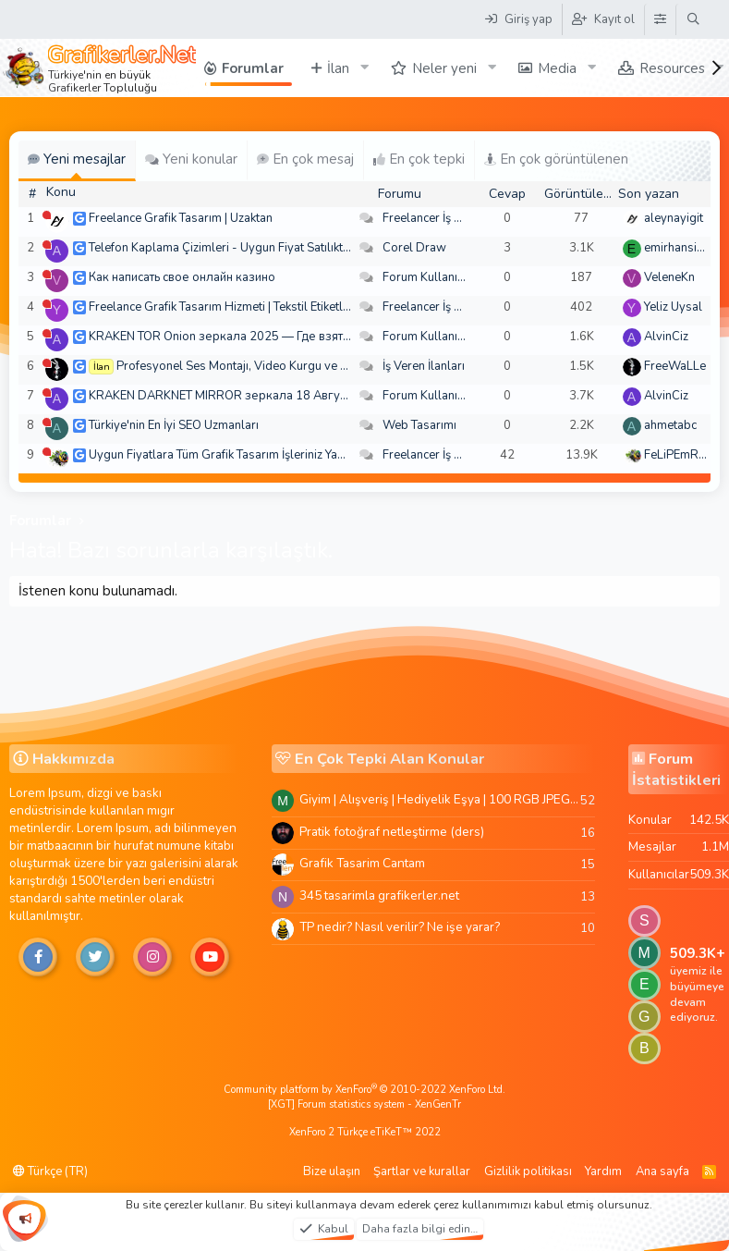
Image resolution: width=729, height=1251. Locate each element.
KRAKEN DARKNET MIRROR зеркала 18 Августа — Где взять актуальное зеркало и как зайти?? (354, 395)
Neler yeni (444, 68)
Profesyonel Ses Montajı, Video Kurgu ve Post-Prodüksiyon (277, 366)
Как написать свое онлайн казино (182, 277)
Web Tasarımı (419, 425)
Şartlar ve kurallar (421, 1171)
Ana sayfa (662, 1171)
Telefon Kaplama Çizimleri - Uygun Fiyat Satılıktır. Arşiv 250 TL (256, 247)
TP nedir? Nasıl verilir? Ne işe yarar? (399, 927)
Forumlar (253, 68)
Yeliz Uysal (673, 307)
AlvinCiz (666, 336)
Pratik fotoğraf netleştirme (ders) (391, 831)
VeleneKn (669, 277)
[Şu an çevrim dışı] (47, 215)
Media (557, 68)
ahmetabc (670, 425)
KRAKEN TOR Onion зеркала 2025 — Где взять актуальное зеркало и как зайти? (313, 336)
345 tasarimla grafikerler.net (379, 895)
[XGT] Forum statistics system (364, 1104)
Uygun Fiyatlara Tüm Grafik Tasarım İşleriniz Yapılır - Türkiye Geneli (267, 455)
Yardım (603, 1171)
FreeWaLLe (675, 366)
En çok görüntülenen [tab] (556, 159)
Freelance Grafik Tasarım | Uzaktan (181, 218)
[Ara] (693, 19)
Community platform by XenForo (364, 1090)
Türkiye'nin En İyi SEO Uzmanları (174, 425)
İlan (338, 68)
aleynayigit (673, 218)
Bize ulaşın (331, 1171)
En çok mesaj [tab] (305, 159)
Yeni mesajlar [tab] (77, 159)
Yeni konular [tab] (191, 159)
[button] (364, 68)
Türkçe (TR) (50, 1171)
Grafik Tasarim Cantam (362, 863)
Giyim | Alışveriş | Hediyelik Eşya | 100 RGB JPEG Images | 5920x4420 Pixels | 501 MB (439, 799)
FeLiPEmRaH (679, 455)
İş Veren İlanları (424, 366)
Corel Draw (414, 247)
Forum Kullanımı (426, 277)
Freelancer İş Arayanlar (445, 218)
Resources (672, 68)
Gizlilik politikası (528, 1171)
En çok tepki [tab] (419, 159)
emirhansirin (677, 247)
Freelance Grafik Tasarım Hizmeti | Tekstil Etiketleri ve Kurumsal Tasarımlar (288, 307)
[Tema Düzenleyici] (659, 19)
